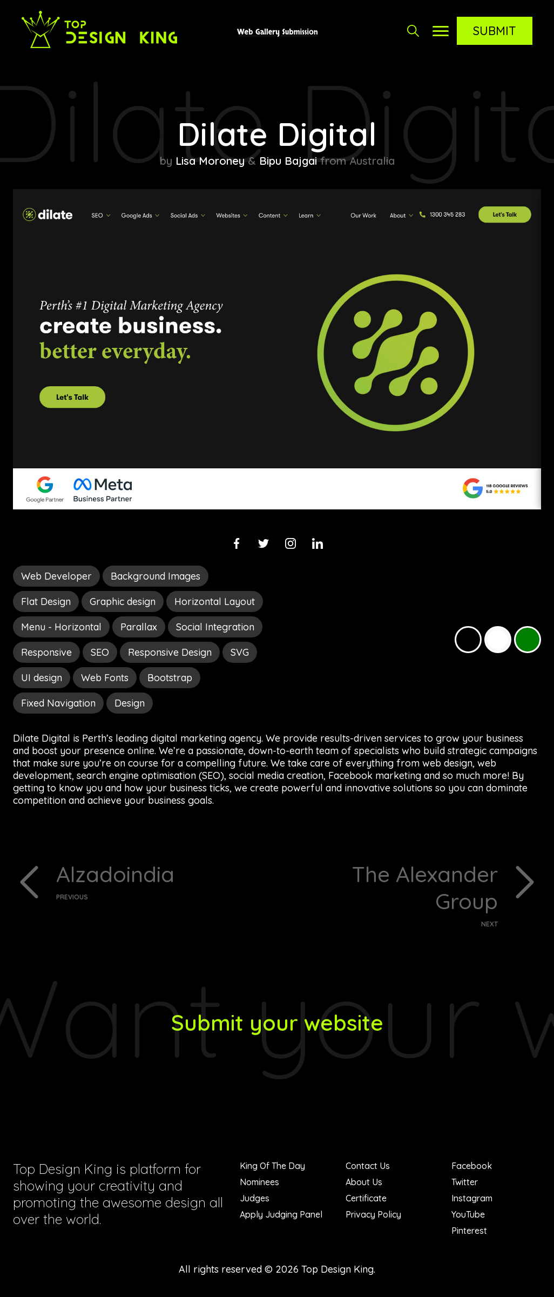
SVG (240, 652)
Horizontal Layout (214, 601)
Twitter (464, 1182)
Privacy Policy (373, 1214)
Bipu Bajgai (288, 160)
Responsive (46, 652)
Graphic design (123, 601)
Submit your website (277, 1022)
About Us (364, 1182)
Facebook (471, 1165)
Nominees (259, 1182)
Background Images (155, 576)
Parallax (138, 627)
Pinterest (469, 1230)
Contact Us (368, 1165)
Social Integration (215, 627)
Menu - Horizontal (61, 627)
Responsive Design (170, 652)
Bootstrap (169, 677)
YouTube (468, 1214)
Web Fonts (105, 677)
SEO (100, 652)
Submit (494, 30)
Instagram (471, 1198)
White (497, 639)
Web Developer (56, 576)
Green (527, 639)
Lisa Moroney (210, 160)
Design (129, 703)
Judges (254, 1198)
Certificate (366, 1198)
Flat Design (46, 601)
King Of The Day (272, 1165)
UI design (41, 677)
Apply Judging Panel (281, 1214)
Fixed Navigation (58, 703)
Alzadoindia (162, 881)
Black (468, 639)
